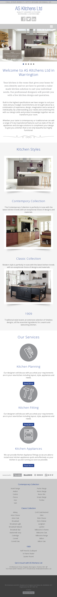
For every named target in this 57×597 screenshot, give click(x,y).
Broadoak (15, 521)
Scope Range (41, 497)
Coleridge (15, 535)
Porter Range (41, 488)
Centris (15, 494)
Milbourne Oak (41, 533)
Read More (28, 383)
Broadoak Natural (15, 527)
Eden (41, 515)
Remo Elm (41, 494)
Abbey (15, 512)
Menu (28, 26)
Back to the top (28, 593)
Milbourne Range (42, 535)
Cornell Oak (15, 541)
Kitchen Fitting (28, 408)
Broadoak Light (15, 524)
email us (46, 2)
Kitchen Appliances (28, 449)
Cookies (28, 590)
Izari (15, 503)
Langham (41, 524)
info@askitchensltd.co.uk (43, 569)
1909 (28, 314)
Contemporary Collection (28, 484)
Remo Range (41, 491)
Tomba (41, 500)
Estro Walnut (41, 521)
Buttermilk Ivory (15, 533)
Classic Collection (28, 259)
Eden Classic (41, 518)
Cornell (15, 538)
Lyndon (41, 527)
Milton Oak (42, 541)
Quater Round (28, 556)
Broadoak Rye (15, 530)
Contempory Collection (28, 201)
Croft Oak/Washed (41, 512)
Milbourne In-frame (42, 530)
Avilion (15, 491)
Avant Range (15, 488)
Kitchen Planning (28, 366)
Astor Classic (15, 515)
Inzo (15, 500)
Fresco (15, 497)
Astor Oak (15, 518)
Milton (41, 538)
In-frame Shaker (28, 554)
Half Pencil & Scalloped (28, 551)
